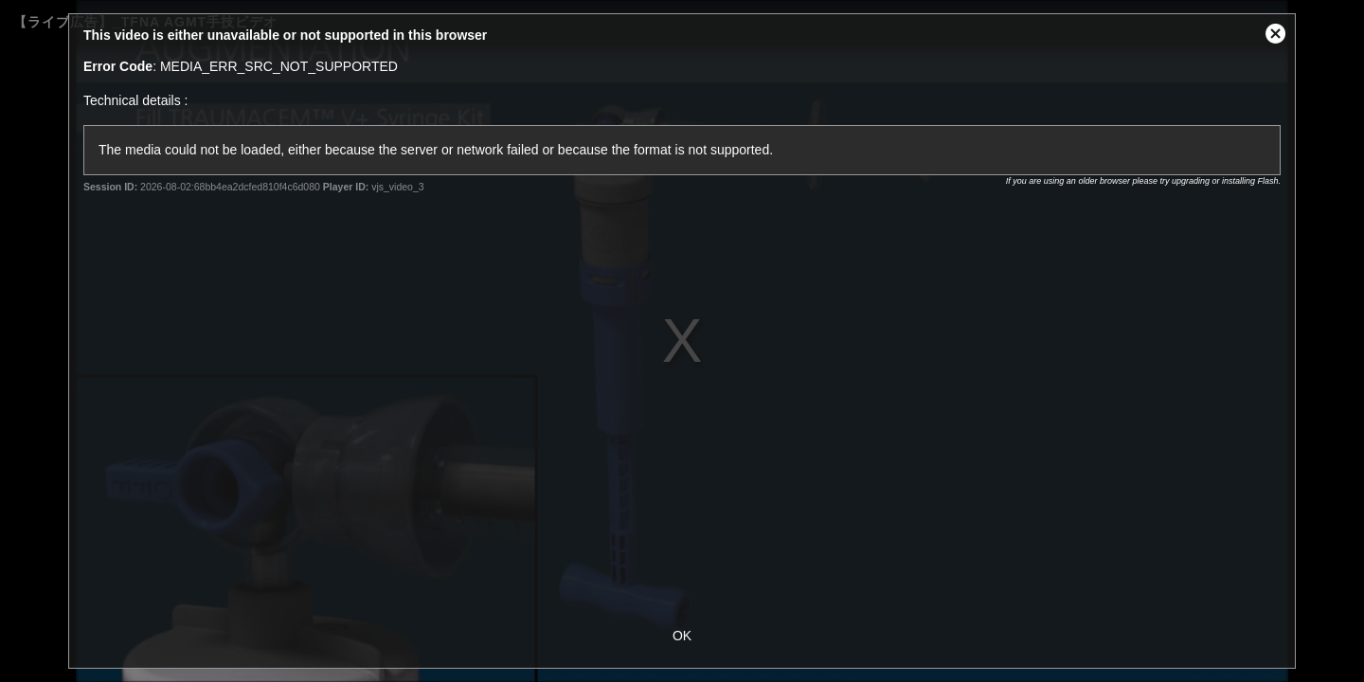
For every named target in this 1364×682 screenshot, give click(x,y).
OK (682, 635)
